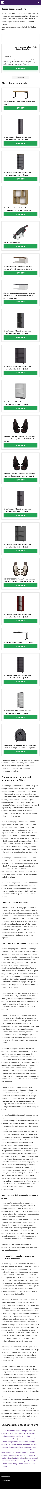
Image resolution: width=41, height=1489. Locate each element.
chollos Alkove (7, 1433)
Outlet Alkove (6, 1458)
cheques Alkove (28, 1431)
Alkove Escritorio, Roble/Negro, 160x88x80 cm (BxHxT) (19, 103)
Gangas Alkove (29, 1455)
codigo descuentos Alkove (24, 1433)
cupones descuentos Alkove (12, 1447)
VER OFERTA (20, 108)
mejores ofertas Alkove (10, 1461)
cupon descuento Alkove (26, 1444)
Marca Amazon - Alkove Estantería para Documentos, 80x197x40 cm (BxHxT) (17, 173)
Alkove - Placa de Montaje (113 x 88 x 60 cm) (18, 642)
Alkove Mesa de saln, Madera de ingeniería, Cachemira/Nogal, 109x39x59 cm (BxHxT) (18, 267)
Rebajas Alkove (19, 1458)
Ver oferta (20, 68)
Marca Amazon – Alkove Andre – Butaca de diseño (26, 48)
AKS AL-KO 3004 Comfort (12, 242)
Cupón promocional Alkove (11, 1455)
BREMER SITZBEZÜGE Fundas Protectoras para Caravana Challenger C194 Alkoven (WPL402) (19, 475)
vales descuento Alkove (10, 1453)
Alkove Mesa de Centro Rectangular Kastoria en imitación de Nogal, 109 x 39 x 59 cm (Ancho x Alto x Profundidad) (20, 295)
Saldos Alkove (31, 1458)
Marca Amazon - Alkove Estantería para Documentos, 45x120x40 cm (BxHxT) (17, 332)
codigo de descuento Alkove (12, 1436)
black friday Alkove (15, 1464)
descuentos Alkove (15, 1450)
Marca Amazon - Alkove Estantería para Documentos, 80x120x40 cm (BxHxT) (17, 545)
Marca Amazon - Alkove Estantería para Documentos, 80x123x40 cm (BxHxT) (17, 367)
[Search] (38, 2)
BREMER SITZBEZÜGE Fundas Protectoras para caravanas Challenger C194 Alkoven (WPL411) (19, 580)
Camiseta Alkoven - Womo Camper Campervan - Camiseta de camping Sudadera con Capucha (20, 746)
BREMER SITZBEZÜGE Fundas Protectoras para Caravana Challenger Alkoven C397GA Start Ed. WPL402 (19, 438)
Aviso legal (6, 1480)
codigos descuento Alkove (18, 1442)
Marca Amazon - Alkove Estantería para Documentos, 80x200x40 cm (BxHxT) (17, 676)
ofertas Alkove (29, 1450)
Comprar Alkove (27, 1453)
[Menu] (2, 2)
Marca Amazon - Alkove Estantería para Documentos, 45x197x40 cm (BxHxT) (17, 138)
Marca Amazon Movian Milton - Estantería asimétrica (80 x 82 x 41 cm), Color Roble (18, 209)
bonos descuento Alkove (10, 1431)
